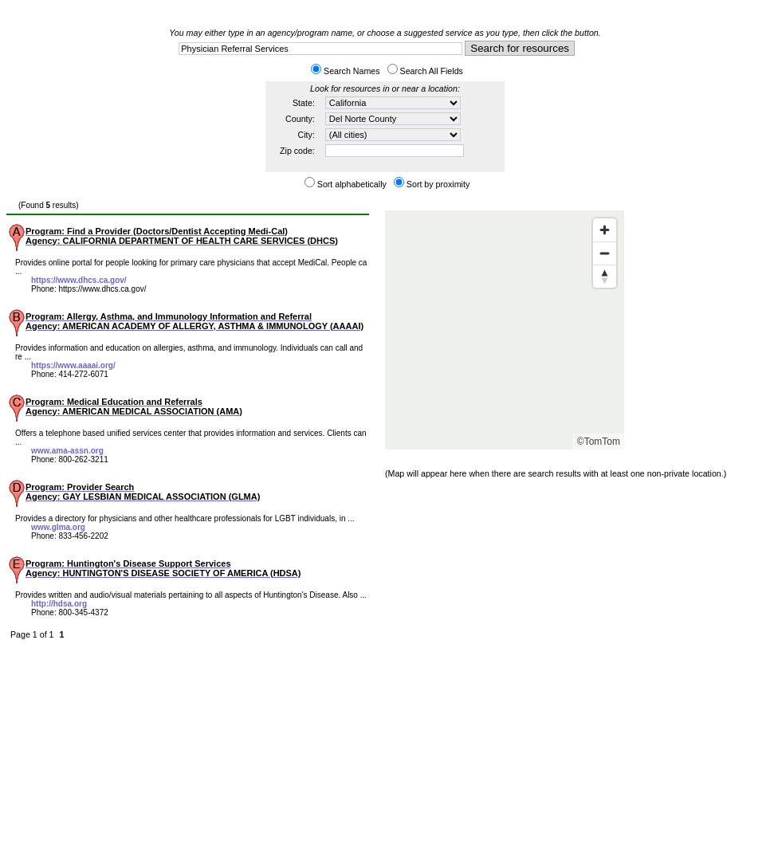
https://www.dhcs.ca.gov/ (79, 280)
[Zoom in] (604, 229)
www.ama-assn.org (67, 450)
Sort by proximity (438, 184)
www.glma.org (58, 527)
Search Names (351, 71)
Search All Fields (431, 71)
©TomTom (598, 441)
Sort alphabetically (352, 184)
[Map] (504, 329)
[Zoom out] (604, 253)
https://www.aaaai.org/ (73, 365)
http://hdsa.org (59, 603)
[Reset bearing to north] (604, 276)
